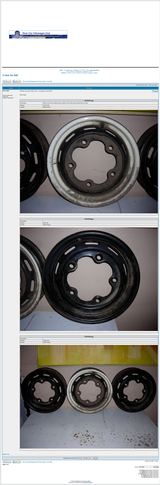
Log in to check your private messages (82, 72)
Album (90, 71)
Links (87, 70)
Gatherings (76, 70)
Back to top (6, 454)
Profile (69, 72)
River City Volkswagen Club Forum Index (34, 81)
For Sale (49, 81)
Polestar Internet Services (87, 482)
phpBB (88, 481)
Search (72, 71)
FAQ (68, 71)
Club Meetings (68, 70)
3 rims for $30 (10, 75)
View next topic (153, 85)
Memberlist (78, 71)
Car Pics (82, 70)
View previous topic (141, 85)
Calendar (85, 71)
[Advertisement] (129, 34)
